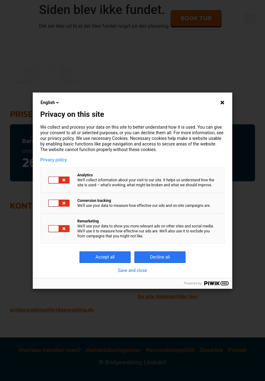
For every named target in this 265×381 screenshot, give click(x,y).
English (50, 102)
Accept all (105, 257)
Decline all (160, 257)
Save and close (132, 270)
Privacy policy (53, 159)
